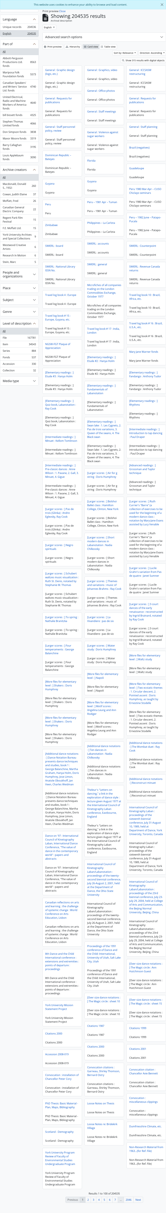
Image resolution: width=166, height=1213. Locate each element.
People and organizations (13, 274)
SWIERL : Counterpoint (142, 246)
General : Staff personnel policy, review (60, 128)
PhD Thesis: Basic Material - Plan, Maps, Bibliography (61, 1112)
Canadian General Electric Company (19, 209)
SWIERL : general (97, 264)
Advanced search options (63, 37)
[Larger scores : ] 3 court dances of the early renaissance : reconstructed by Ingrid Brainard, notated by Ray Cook (68, 616)
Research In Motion (19, 256)
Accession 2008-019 (57, 1061)
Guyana (91, 181)
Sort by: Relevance (124, 52)
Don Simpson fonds (19, 132)
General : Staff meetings (101, 111)
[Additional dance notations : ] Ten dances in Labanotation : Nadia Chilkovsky (103, 758)
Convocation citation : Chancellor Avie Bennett (143, 1078)
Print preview (53, 46)
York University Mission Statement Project (59, 1014)
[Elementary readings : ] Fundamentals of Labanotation (101, 389)
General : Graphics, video (102, 70)
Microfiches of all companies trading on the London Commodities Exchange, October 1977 (104, 290)
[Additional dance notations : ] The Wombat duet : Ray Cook (67, 751)
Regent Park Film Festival (19, 219)
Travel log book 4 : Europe (60, 295)
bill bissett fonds (19, 115)
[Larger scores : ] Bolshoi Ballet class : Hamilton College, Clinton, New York (102, 505)
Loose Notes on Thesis (100, 1110)
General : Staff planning (143, 127)
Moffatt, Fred (19, 201)
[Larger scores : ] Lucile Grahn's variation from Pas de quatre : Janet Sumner (67, 576)
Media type (11, 381)
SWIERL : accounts (98, 243)
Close (62, 11)
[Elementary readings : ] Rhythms (143, 402)
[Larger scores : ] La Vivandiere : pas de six (100, 626)
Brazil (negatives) (139, 147)
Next (138, 1200)
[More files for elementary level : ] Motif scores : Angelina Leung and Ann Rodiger (102, 715)
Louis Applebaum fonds (19, 157)
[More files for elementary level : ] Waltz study (66, 662)
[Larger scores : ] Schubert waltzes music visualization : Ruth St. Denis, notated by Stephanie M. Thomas (140, 581)
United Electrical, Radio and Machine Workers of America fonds (19, 102)
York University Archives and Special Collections (19, 236)
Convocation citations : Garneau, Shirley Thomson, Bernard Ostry (103, 1078)
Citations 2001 (137, 1056)
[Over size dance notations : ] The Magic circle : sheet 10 (103, 1006)
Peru (48, 204)
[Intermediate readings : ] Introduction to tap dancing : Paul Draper (145, 433)
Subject (8, 300)
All (4, 51)
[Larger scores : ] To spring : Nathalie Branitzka (139, 621)
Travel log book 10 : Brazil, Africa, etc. (144, 297)
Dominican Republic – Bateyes (58, 157)
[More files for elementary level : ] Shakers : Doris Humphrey (138, 687)
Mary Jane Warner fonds (143, 351)
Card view (91, 46)
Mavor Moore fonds (19, 139)
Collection (19, 371)
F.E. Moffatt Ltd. (19, 228)
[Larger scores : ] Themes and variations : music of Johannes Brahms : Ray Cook (104, 585)
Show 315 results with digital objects (143, 60)
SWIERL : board (54, 246)
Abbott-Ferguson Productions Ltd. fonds (19, 62)
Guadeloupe (136, 168)
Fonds (19, 358)
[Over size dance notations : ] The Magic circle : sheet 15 (145, 1008)
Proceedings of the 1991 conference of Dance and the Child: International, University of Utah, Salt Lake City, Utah (104, 960)
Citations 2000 (53, 1040)
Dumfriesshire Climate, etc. (145, 1133)
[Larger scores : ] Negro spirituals (59, 547)
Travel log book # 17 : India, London (103, 330)
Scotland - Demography (59, 1139)
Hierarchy (73, 46)
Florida (91, 160)
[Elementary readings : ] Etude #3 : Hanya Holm (59, 374)
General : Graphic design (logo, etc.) (60, 72)
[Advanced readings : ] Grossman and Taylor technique (142, 469)
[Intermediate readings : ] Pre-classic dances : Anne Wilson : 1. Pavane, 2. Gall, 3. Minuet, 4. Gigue (62, 471)
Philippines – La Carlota (101, 223)
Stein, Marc (19, 262)
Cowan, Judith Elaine (19, 195)
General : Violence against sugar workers (102, 134)
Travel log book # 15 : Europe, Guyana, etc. (58, 317)
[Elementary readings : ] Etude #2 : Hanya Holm (101, 359)
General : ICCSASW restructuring (140, 72)
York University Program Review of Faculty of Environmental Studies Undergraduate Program (60, 1165)
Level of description (17, 323)
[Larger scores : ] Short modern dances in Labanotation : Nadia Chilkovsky (100, 543)
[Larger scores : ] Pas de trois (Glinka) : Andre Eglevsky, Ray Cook (59, 512)
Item (19, 345)
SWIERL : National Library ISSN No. (60, 268)
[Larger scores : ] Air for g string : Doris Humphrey (102, 475)
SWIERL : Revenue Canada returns (144, 268)
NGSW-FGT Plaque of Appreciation (57, 346)
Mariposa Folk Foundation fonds (19, 74)
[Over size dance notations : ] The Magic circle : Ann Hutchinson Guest (67, 979)
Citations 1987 (95, 1033)
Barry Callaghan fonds (19, 147)
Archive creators (15, 169)
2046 (128, 1200)
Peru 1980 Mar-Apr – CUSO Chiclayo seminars (145, 191)
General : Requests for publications (58, 100)
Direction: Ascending (151, 52)
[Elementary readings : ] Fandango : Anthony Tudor (145, 374)
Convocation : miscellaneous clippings (143, 1107)
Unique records (19, 27)
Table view (108, 46)
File (19, 338)
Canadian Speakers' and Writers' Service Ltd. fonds (19, 86)
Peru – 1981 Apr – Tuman (102, 202)
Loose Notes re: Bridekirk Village (102, 1133)
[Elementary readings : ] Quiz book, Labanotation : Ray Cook (60, 404)
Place (7, 288)
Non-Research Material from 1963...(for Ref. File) (146, 1156)
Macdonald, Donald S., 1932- (19, 186)
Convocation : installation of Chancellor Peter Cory (62, 1084)
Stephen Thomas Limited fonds (19, 123)
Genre (7, 311)
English (19, 34)
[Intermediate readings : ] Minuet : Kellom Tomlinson (61, 439)
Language (10, 19)
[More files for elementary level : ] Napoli (102, 683)
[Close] (162, 4)
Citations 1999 (137, 1035)
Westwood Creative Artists (19, 247)
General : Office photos (101, 91)
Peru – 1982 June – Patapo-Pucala (145, 219)
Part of (8, 44)
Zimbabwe (51, 225)
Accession (19, 364)
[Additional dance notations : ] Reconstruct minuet (67, 785)
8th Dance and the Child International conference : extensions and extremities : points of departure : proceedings (140, 963)
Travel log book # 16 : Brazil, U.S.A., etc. (145, 325)
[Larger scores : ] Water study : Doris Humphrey (101, 654)
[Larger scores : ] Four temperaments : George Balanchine (137, 651)
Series (19, 351)
